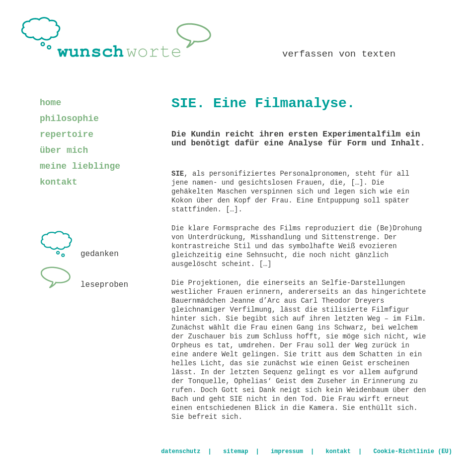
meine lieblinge (80, 166)
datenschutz (180, 451)
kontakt (59, 182)
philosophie (69, 119)
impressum (287, 451)
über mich (64, 150)
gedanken (79, 254)
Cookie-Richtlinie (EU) (413, 451)
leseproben (84, 284)
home (50, 103)
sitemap (235, 451)
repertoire (66, 134)
